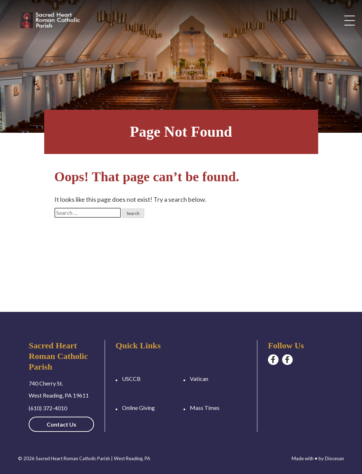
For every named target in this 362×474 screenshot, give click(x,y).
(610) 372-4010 (48, 408)
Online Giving (138, 407)
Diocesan (334, 458)
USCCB (131, 378)
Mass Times (205, 407)
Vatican (199, 378)
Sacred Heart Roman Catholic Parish (73, 458)
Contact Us (61, 424)
